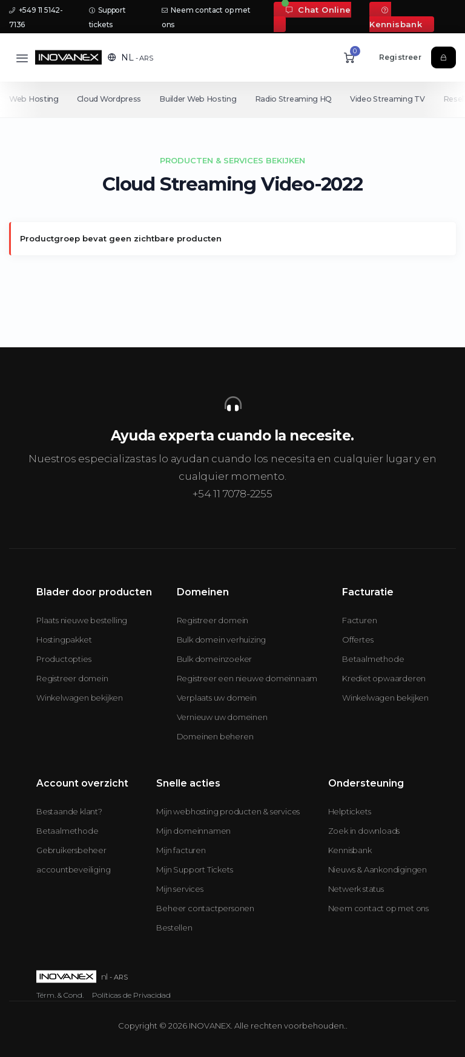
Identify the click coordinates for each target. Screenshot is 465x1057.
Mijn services (179, 889)
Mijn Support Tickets (194, 869)
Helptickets (349, 811)
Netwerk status (356, 889)
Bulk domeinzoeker (214, 659)
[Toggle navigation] (22, 57)
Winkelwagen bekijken (79, 697)
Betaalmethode (373, 659)
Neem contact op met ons (378, 908)
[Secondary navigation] (232, 99)
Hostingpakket (63, 639)
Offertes (357, 639)
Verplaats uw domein (217, 697)
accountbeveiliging (73, 869)
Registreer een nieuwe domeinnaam (247, 678)
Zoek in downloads (364, 831)
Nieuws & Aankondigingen (377, 869)
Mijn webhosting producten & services (228, 811)
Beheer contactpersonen (205, 908)
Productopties (63, 659)
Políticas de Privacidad (131, 995)
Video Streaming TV (393, 98)
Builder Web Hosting (200, 98)
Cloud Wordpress (110, 98)
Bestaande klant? (69, 811)
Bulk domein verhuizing (221, 639)
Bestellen (174, 927)
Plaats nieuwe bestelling (81, 620)
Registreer (400, 57)
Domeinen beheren (215, 736)
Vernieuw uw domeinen (222, 717)
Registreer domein (72, 678)
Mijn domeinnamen (193, 831)
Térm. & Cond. (60, 995)
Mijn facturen (180, 850)
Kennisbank (395, 18)
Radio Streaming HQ (298, 98)
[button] (130, 57)
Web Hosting (34, 98)
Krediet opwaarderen (384, 678)
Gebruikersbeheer (71, 850)
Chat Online (318, 10)
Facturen (359, 620)
